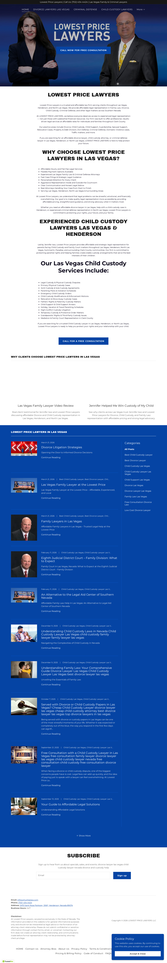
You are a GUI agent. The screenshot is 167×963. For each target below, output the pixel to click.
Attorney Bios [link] (48, 949)
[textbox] (73, 875)
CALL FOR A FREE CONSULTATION (83, 341)
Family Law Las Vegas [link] (136, 496)
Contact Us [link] (31, 949)
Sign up (122, 875)
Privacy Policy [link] (79, 949)
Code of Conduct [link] (93, 953)
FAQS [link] (108, 953)
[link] (64, 457)
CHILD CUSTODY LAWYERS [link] (117, 9)
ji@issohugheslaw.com (27, 900)
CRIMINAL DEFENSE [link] (85, 9)
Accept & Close (138, 953)
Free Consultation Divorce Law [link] (138, 503)
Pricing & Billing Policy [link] (68, 953)
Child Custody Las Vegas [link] (137, 466)
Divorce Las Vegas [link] (134, 485)
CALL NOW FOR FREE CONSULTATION (83, 50)
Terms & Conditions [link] (101, 949)
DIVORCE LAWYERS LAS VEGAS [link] (51, 9)
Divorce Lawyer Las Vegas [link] (138, 491)
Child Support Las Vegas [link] (137, 480)
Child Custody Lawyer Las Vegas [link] (138, 472)
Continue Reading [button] (50, 457)
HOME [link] (25, 9)
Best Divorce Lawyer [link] (135, 460)
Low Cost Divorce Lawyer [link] (138, 510)
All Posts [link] (129, 449)
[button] (141, 9)
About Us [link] (63, 949)
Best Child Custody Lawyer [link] (139, 455)
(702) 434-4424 (25, 902)
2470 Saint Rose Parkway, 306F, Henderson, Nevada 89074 (46, 905)
